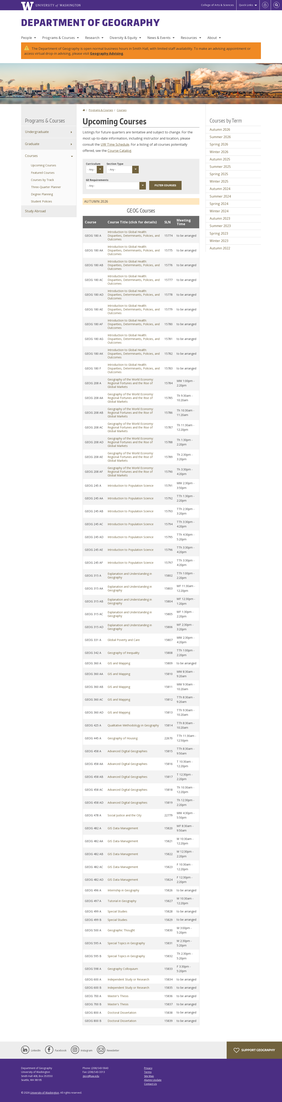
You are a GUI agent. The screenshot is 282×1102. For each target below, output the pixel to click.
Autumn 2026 (220, 129)
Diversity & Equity (123, 37)
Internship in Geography (123, 890)
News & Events (159, 37)
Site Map (149, 1076)
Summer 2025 (220, 166)
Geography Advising (106, 53)
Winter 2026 (219, 152)
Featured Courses (43, 173)
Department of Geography (90, 22)
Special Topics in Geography (126, 943)
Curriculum (93, 164)
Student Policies (41, 201)
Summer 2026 (220, 137)
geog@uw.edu (91, 1076)
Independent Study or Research (128, 979)
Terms (147, 1072)
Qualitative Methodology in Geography (133, 725)
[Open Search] (276, 5)
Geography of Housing (123, 738)
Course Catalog (119, 150)
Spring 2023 (219, 233)
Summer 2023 (220, 226)
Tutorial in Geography (122, 901)
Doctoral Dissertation (122, 1013)
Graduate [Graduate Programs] (32, 144)
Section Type (115, 164)
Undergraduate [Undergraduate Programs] (37, 132)
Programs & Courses (58, 37)
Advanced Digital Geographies (127, 751)
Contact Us (150, 1084)
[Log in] (265, 5)
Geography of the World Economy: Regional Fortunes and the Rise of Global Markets (131, 383)
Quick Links (246, 5)
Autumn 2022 (220, 248)
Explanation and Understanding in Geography (130, 575)
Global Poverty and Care (124, 640)
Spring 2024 (219, 203)
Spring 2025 (219, 174)
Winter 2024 (219, 211)
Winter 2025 (219, 181)
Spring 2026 (219, 144)
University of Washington (44, 1092)
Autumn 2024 (220, 188)
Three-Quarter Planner (46, 187)
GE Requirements (97, 180)
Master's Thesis (118, 996)
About (212, 37)
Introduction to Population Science (131, 485)
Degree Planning (42, 194)
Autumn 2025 (220, 159)
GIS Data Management (123, 828)
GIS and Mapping (119, 663)
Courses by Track (42, 180)
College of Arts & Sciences (217, 5)
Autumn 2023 (220, 218)
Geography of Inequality (123, 653)
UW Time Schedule (115, 144)
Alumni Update (152, 1080)
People (26, 37)
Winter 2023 (219, 241)
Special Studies (117, 911)
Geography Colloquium (123, 969)
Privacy (148, 1068)
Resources (189, 37)
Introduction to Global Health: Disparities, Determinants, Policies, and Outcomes (134, 235)
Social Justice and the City (124, 815)
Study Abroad (35, 211)
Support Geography (254, 1050)
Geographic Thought (121, 930)
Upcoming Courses (43, 165)
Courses (121, 110)
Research (92, 37)
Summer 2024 (220, 196)
